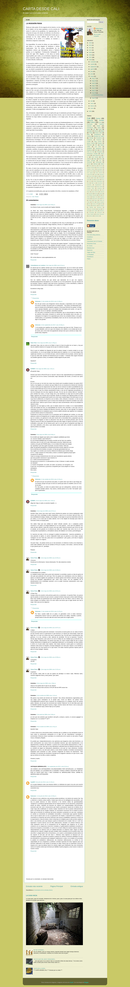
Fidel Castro (99, 186)
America (100, 165)
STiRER (33, 368)
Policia (91, 132)
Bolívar (100, 170)
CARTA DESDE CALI (41, 9)
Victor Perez (34, 558)
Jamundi (102, 191)
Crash (92, 179)
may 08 (94, 93)
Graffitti (89, 141)
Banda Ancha (90, 170)
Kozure (96, 193)
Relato (98, 126)
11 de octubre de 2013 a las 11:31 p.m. (52, 479)
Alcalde (101, 120)
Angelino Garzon (91, 169)
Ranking (89, 205)
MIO (99, 195)
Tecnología (91, 212)
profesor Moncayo (100, 214)
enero (92, 108)
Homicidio (89, 124)
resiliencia (90, 215)
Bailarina (89, 239)
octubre (92, 64)
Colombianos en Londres (38, 265)
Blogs (102, 131)
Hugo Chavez (98, 141)
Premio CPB (95, 203)
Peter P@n (34, 342)
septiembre (93, 66)
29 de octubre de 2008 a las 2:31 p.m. (46, 726)
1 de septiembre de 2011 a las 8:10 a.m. (58, 766)
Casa (98, 176)
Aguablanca (98, 148)
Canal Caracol (98, 172)
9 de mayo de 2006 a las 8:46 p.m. (45, 434)
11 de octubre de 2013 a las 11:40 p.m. (52, 301)
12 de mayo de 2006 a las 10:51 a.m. (50, 591)
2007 (90, 57)
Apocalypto (99, 169)
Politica (92, 122)
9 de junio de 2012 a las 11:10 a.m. (45, 782)
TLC (100, 160)
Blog (88, 134)
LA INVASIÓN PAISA (97, 95)
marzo (92, 103)
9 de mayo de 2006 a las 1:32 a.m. (45, 368)
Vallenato (95, 164)
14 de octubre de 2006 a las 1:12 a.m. (46, 695)
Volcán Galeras (90, 214)
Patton (95, 200)
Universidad (98, 162)
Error (101, 150)
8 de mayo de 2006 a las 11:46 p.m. (47, 342)
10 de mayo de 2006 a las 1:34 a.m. (45, 500)
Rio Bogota (101, 205)
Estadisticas (97, 134)
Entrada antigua (77, 886)
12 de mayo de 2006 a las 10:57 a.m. (50, 627)
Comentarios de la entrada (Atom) (43, 890)
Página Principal (56, 886)
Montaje (91, 138)
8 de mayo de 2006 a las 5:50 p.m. (45, 204)
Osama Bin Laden (96, 198)
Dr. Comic (89, 245)
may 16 (94, 88)
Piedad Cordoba (100, 202)
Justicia (89, 136)
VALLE (88, 164)
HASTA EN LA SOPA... (40, 968)
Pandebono (90, 256)
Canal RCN (89, 174)
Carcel (95, 174)
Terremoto (89, 162)
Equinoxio (89, 250)
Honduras (99, 188)
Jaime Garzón (95, 191)
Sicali (99, 209)
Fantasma (98, 139)
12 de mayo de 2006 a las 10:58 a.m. (50, 657)
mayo (92, 76)
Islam (98, 190)
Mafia (88, 129)
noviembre (93, 62)
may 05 (94, 98)
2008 (90, 55)
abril (91, 101)
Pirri (89, 203)
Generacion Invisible (92, 153)
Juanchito (90, 193)
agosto (92, 69)
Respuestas (35, 298)
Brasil (96, 150)
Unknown (38, 301)
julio (91, 71)
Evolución (89, 184)
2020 (90, 43)
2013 (90, 45)
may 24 (94, 83)
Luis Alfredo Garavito (91, 195)
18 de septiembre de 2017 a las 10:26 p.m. (53, 325)
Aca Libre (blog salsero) (93, 234)
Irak (94, 190)
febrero (92, 106)
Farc (94, 129)
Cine (100, 122)
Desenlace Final (91, 243)
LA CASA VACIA (31, 895)
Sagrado (91, 207)
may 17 (94, 85)
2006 (90, 59)
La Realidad (90, 254)
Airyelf (71, 982)
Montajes (89, 131)
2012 (90, 47)
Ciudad (94, 177)
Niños (100, 158)
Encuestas (100, 183)
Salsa (99, 127)
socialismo (97, 215)
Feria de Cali (90, 151)
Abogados (89, 148)
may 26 (94, 80)
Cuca (90, 181)
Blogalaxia (89, 150)
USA (96, 145)
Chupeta (89, 177)
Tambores (102, 210)
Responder (34, 260)
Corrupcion (90, 127)
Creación (98, 179)
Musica (96, 131)
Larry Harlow (94, 157)
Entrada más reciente (34, 886)
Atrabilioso (90, 237)
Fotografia (99, 151)
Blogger (86, 982)
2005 (90, 111)
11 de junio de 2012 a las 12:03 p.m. (47, 796)
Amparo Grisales (90, 167)
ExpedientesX (98, 184)
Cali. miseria (90, 172)
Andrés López (99, 167)
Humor (98, 118)
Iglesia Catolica (91, 143)
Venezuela (99, 212)
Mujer (95, 158)
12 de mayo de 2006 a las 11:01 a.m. (50, 669)
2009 (90, 52)
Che (101, 176)
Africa (95, 165)
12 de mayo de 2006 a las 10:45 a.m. (50, 558)
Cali (33, 196)
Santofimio (99, 207)
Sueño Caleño (94, 210)
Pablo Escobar (91, 160)
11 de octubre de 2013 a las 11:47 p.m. (52, 611)
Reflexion (95, 205)
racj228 (33, 782)
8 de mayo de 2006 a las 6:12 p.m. (55, 265)
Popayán (100, 143)
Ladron (100, 193)
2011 (90, 50)
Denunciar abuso (93, 220)
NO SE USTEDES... (39, 950)
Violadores (89, 139)
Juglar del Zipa (91, 252)
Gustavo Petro (90, 188)
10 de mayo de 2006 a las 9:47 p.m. (46, 511)
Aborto (90, 165)
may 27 (94, 78)
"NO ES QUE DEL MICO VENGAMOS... (45, 959)
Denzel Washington (97, 181)
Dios (88, 183)
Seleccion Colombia (91, 209)
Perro (93, 202)
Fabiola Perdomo (91, 186)
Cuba (103, 179)
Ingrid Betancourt (96, 155)
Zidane (102, 164)
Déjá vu (93, 183)
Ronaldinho (99, 138)
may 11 (94, 90)
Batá (96, 170)
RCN (101, 203)
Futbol (100, 129)
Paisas (37, 196)
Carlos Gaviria (91, 176)
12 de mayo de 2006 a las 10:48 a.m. (50, 570)
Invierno (88, 190)
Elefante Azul (90, 248)
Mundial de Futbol (99, 136)
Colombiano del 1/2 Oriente (94, 241)
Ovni (103, 198)
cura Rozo (98, 146)
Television (89, 145)
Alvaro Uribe (98, 132)
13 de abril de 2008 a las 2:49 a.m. (45, 714)
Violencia (90, 120)
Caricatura (101, 174)
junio (91, 74)
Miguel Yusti (95, 196)
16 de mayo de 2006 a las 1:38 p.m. (46, 683)
